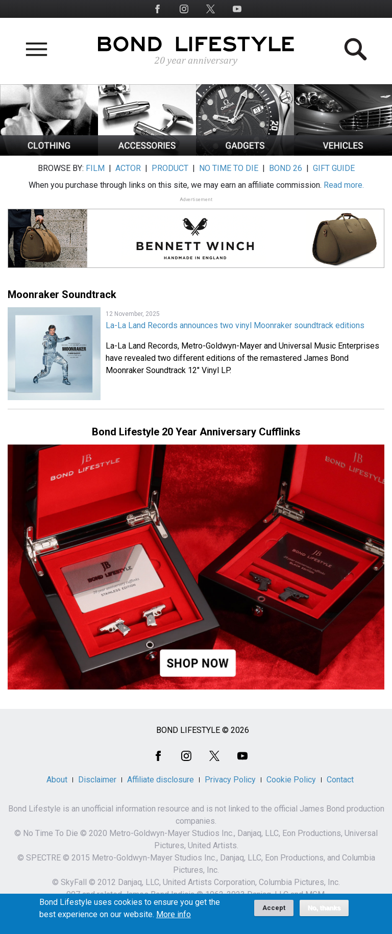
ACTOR (128, 168)
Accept (273, 911)
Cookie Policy (291, 779)
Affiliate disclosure (160, 779)
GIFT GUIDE (334, 168)
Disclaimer (97, 779)
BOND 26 (285, 168)
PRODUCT (170, 168)
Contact (340, 779)
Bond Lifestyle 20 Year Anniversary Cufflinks (196, 432)
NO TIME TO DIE (228, 168)
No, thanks (324, 911)
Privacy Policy (230, 779)
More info (173, 918)
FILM (95, 168)
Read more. (344, 185)
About (56, 779)
